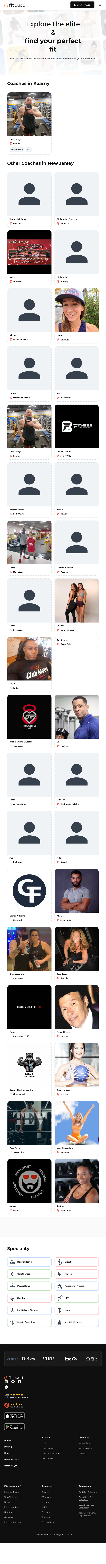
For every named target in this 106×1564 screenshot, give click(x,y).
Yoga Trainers (10, 1497)
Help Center (47, 1458)
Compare (46, 1512)
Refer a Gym (10, 1465)
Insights (45, 1507)
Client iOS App (48, 1448)
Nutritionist (9, 1512)
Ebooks (45, 1492)
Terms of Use (85, 1443)
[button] (100, 4)
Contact (82, 1453)
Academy (46, 1502)
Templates (46, 1517)
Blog (6, 1453)
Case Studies (48, 1522)
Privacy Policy (85, 1448)
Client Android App (51, 1453)
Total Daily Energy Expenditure (87, 1514)
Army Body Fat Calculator (86, 1498)
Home (7, 1440)
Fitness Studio (11, 1507)
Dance (7, 1502)
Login (44, 1443)
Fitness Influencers (13, 1522)
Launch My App (82, 5)
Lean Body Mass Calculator (86, 1506)
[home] (14, 4)
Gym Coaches (10, 1517)
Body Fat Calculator (88, 1492)
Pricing (8, 1446)
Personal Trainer (11, 1492)
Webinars (46, 1497)
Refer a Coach (11, 1459)
